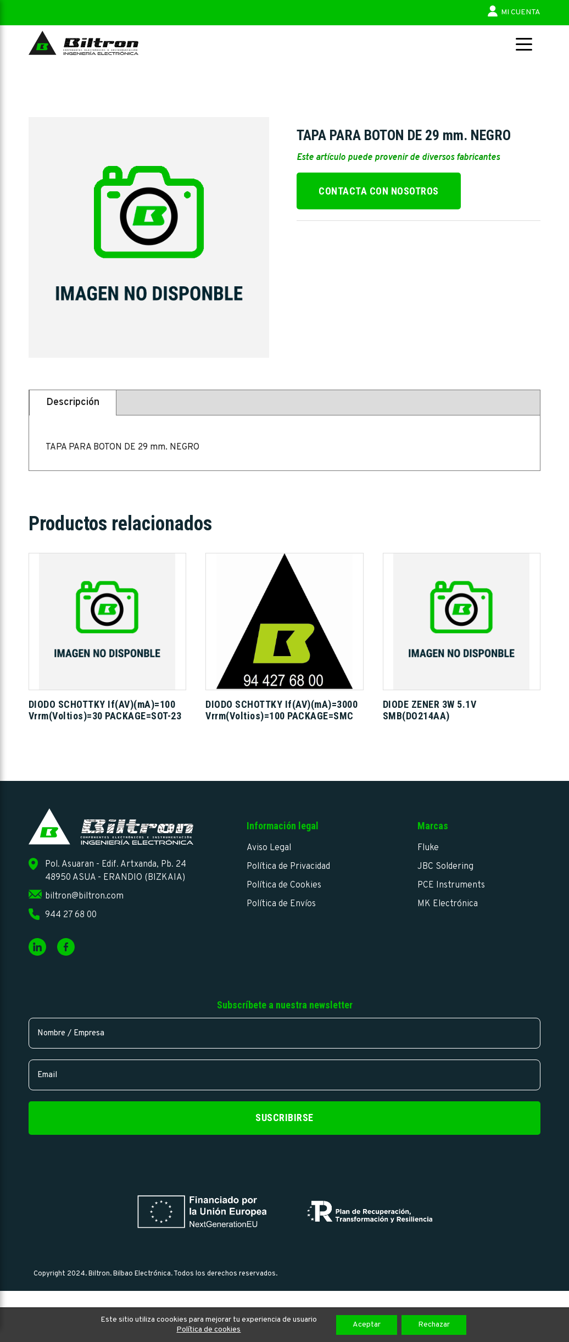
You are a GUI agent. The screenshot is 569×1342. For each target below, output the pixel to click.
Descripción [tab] (72, 402)
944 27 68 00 (71, 915)
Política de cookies (208, 1329)
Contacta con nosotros (379, 191)
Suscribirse (284, 1117)
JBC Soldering (445, 866)
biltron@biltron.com (84, 896)
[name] (284, 1033)
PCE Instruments (451, 885)
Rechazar (434, 1324)
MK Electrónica (447, 904)
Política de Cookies (284, 885)
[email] (284, 1075)
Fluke (428, 847)
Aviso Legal (269, 847)
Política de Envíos (281, 904)
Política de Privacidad (288, 866)
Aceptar (367, 1324)
